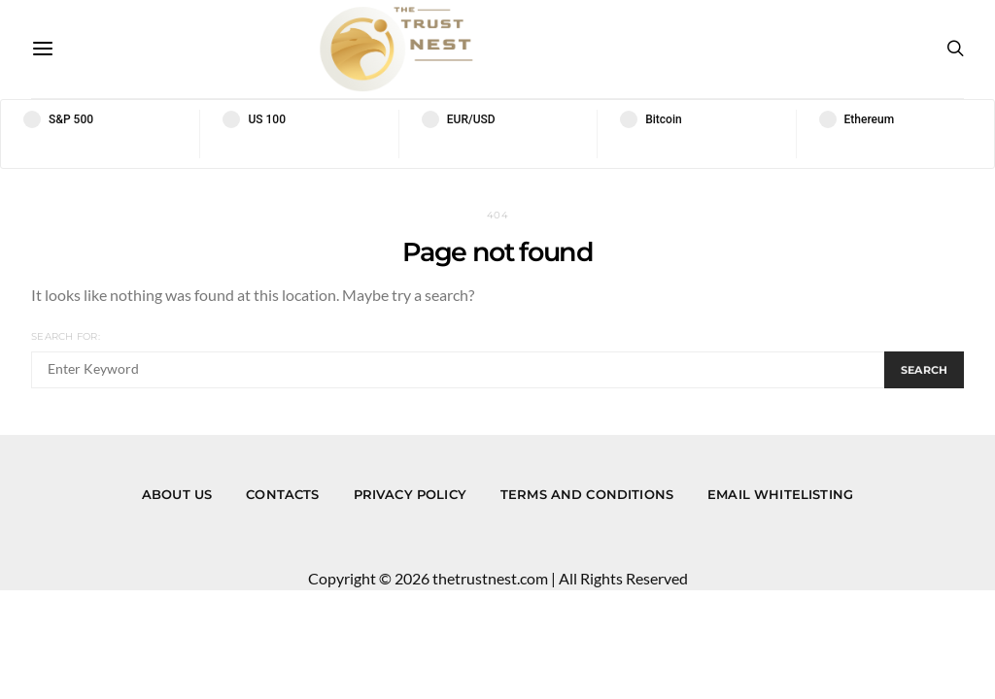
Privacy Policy (410, 494)
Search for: (65, 336)
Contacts (282, 494)
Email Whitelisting (780, 494)
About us (177, 494)
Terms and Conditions (586, 494)
